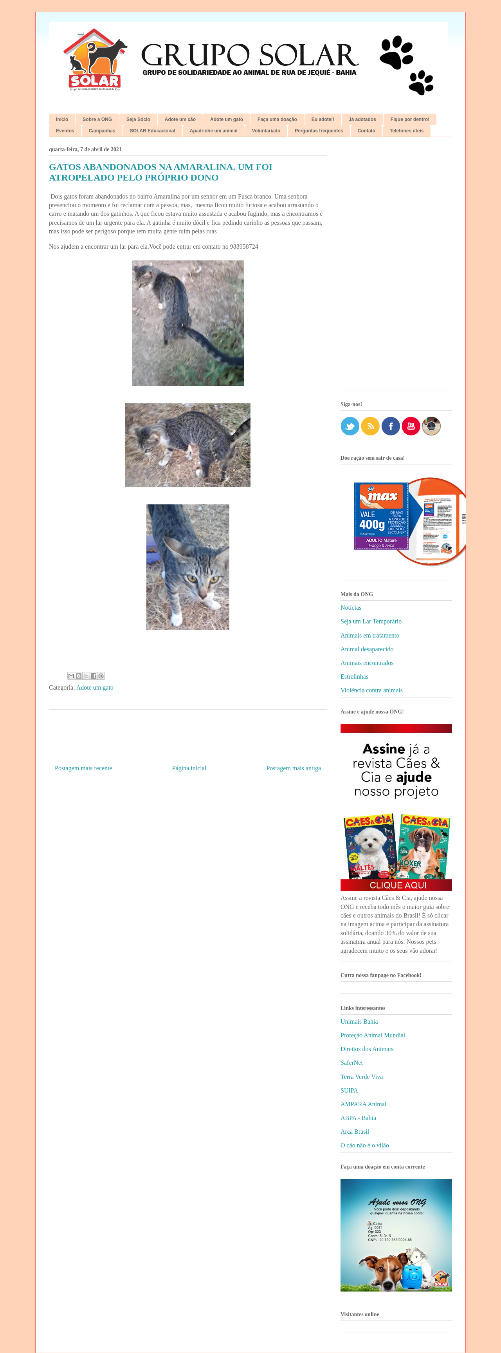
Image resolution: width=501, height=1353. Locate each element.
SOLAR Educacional (152, 131)
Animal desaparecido (367, 649)
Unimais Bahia (359, 1021)
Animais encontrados (367, 662)
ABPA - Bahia (358, 1118)
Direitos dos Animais (367, 1049)
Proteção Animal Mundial (373, 1035)
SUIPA (349, 1090)
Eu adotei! (323, 119)
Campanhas (102, 131)
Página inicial (189, 768)
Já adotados (362, 119)
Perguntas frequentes (319, 131)
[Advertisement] (396, 266)
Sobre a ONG (97, 119)
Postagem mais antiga (293, 768)
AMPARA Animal (363, 1104)
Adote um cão (180, 119)
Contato (366, 131)
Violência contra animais (372, 690)
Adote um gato (226, 119)
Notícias (351, 607)
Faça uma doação (277, 119)
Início (62, 119)
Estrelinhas (354, 676)
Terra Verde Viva (362, 1076)
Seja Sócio (138, 119)
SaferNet (352, 1062)
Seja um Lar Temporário (371, 621)
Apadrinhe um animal (214, 131)
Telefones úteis (407, 131)
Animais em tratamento (370, 635)
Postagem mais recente (83, 768)
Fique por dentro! (410, 119)
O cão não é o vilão (365, 1145)
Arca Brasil (355, 1131)
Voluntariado (266, 131)
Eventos (65, 131)
